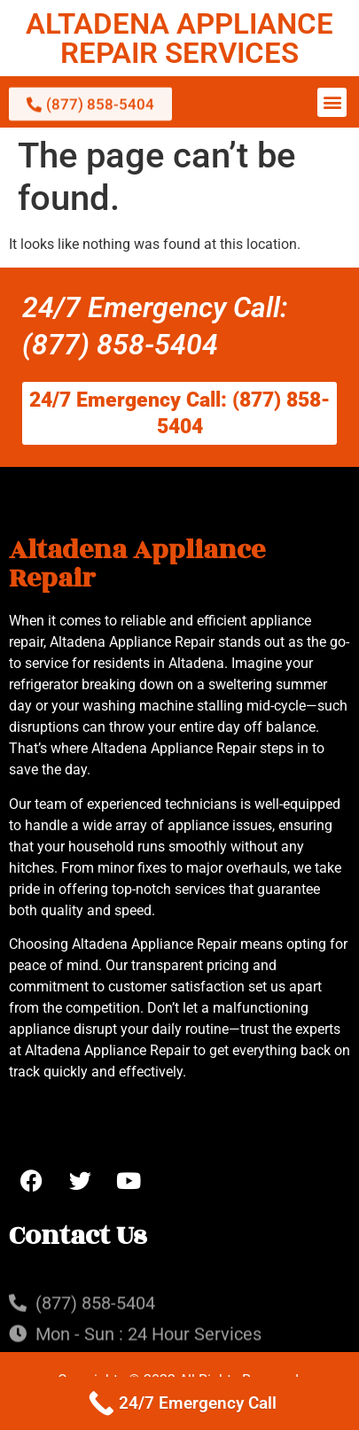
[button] (332, 102)
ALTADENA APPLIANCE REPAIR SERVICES (179, 38)
